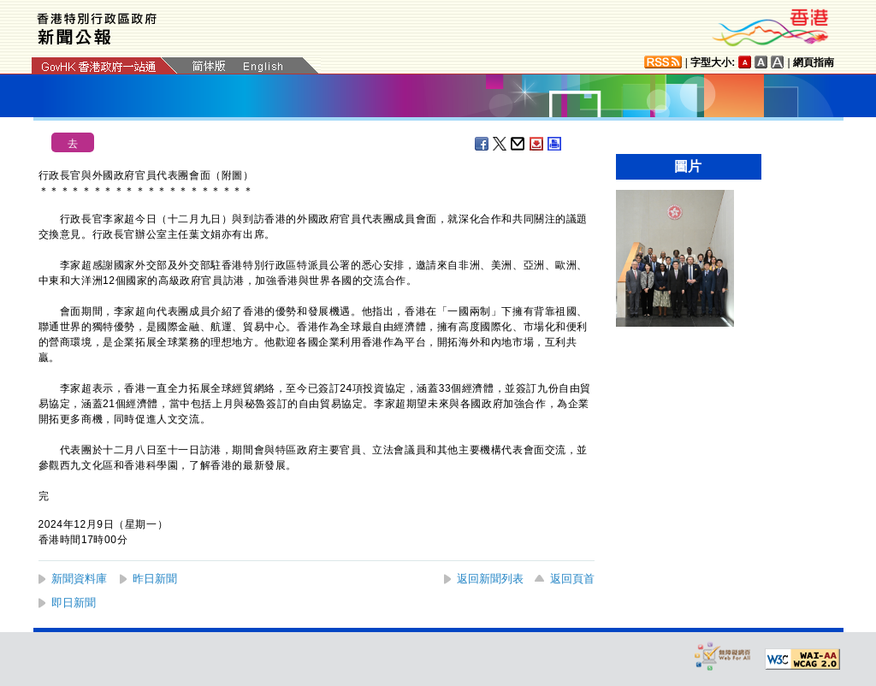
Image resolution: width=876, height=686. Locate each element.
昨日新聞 (155, 578)
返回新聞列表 (490, 578)
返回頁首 (572, 578)
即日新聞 (73, 602)
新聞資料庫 (79, 578)
